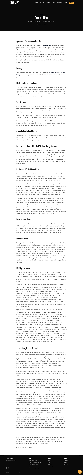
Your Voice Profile (33, 460)
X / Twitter (66, 466)
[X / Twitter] (8, 468)
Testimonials (60, 2)
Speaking (42, 2)
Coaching (48, 2)
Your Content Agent (33, 464)
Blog (54, 2)
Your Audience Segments (35, 462)
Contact (71, 2)
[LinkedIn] (6, 468)
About (66, 2)
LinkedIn (66, 464)
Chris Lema (9, 458)
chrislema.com (46, 45)
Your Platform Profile (34, 466)
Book (36, 2)
